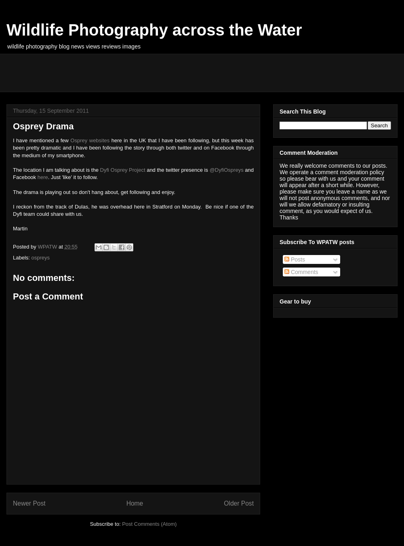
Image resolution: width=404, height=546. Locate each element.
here (43, 177)
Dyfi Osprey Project (122, 170)
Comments (301, 272)
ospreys (41, 258)
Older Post (239, 503)
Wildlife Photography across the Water (154, 30)
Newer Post (29, 503)
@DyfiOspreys (227, 170)
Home (134, 503)
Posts (294, 259)
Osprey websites (89, 140)
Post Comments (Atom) (149, 524)
